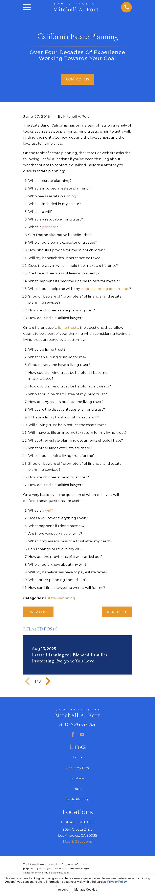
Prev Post (38, 612)
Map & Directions (77, 841)
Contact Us (77, 79)
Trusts (77, 789)
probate (49, 227)
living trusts (68, 327)
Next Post (117, 612)
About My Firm (77, 768)
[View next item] (48, 681)
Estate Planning (77, 799)
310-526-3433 (77, 724)
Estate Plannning (60, 598)
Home (77, 757)
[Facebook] (73, 734)
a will (46, 510)
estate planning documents (105, 289)
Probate (77, 778)
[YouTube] (82, 734)
